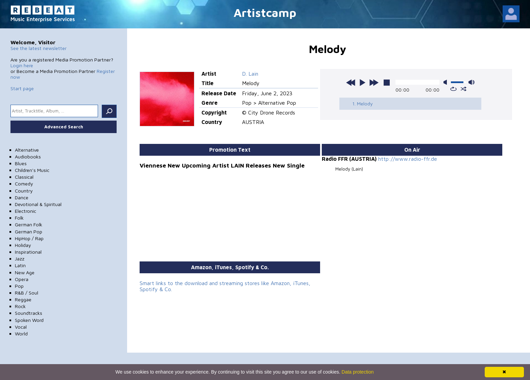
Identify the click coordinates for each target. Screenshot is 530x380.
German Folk (28, 224)
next (374, 82)
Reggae (23, 299)
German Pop (28, 231)
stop (386, 82)
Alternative (27, 150)
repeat (453, 89)
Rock (20, 306)
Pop (19, 286)
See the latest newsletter (38, 48)
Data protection (358, 372)
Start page (22, 88)
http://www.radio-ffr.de (407, 159)
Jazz (19, 258)
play (362, 82)
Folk (19, 218)
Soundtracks (28, 313)
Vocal (21, 327)
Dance (21, 197)
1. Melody (362, 103)
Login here (21, 65)
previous (351, 82)
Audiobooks (28, 156)
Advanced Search (63, 126)
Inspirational (28, 252)
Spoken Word (29, 320)
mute (446, 82)
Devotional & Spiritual (38, 204)
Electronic (25, 211)
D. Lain (250, 74)
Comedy (24, 183)
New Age (24, 272)
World (21, 333)
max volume (471, 82)
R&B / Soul (26, 293)
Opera (21, 279)
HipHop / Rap (29, 238)
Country (24, 191)
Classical (24, 177)
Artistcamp (265, 12)
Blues (21, 163)
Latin (20, 265)
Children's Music (32, 170)
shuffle (463, 89)
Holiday (23, 245)
